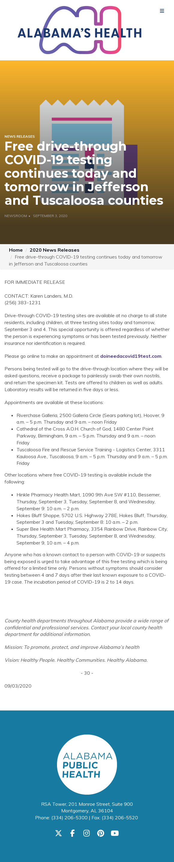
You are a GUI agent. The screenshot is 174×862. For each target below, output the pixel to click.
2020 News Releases (55, 250)
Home (16, 250)
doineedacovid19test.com (130, 356)
